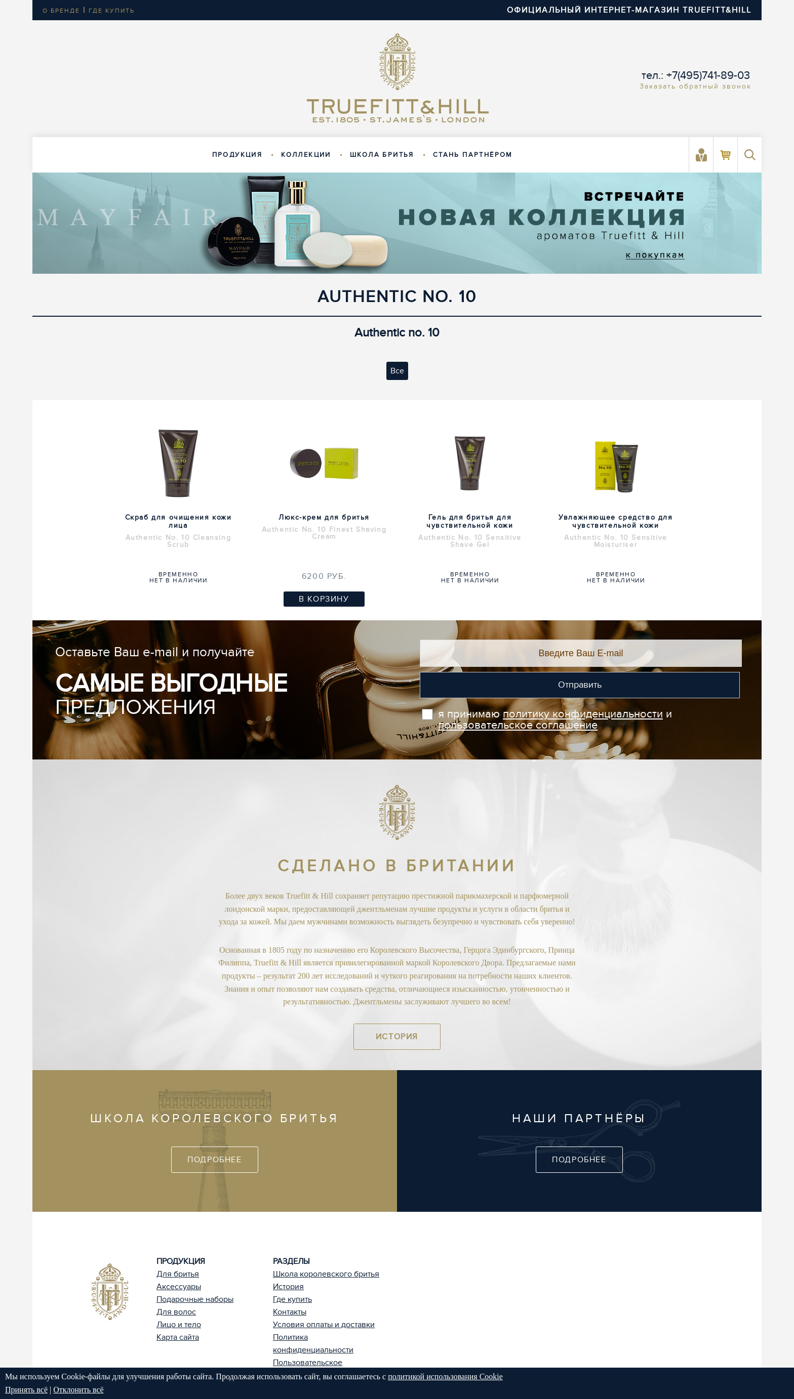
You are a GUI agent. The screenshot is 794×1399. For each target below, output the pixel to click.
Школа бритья (382, 155)
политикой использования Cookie (445, 1376)
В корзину (324, 599)
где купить (112, 10)
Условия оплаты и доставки (324, 1325)
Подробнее (214, 1160)
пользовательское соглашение (518, 725)
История (397, 1037)
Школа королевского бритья (326, 1274)
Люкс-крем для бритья (324, 526)
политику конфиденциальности (583, 713)
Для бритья (177, 1274)
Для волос (176, 1312)
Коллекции (306, 155)
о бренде (61, 10)
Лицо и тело (178, 1325)
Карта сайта (177, 1337)
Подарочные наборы (194, 1299)
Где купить (292, 1299)
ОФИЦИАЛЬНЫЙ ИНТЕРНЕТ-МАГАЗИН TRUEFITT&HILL (629, 10)
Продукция (237, 155)
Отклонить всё (78, 1389)
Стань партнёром (473, 155)
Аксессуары (178, 1287)
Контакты (289, 1312)
